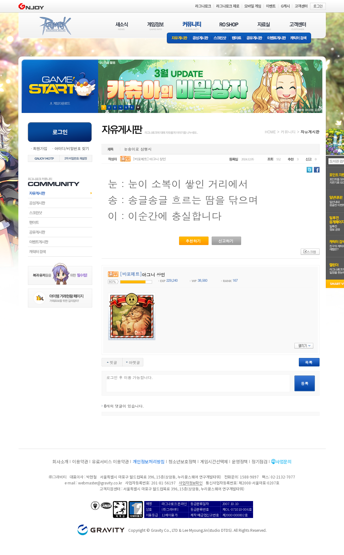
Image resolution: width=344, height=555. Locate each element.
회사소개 (60, 461)
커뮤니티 (288, 131)
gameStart (60, 80)
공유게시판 (254, 38)
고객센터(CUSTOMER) (297, 26)
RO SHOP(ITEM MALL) (229, 26)
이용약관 (80, 461)
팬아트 (236, 38)
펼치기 (303, 346)
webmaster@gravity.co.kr (100, 482)
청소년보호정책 (182, 461)
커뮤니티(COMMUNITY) (192, 26)
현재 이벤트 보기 (138, 107)
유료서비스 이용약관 (110, 461)
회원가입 (40, 148)
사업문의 (284, 461)
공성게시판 (200, 38)
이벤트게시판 (276, 38)
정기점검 (259, 461)
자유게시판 (178, 38)
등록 (305, 383)
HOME (270, 131)
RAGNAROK (55, 26)
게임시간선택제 (214, 461)
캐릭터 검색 (300, 38)
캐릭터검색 (60, 251)
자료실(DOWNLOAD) (264, 26)
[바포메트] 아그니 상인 (149, 159)
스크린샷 (220, 38)
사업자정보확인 (190, 482)
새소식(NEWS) (121, 26)
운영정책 (240, 461)
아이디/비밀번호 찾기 (71, 148)
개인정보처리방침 (149, 461)
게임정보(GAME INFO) (155, 26)
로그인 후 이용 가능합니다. (198, 383)
